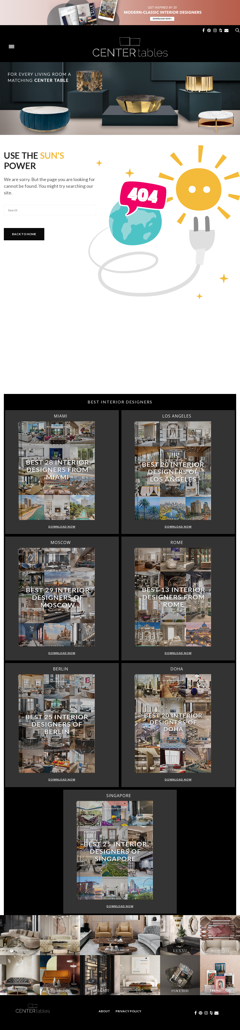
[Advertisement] (120, 353)
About (104, 1011)
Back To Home (24, 234)
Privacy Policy (128, 1011)
